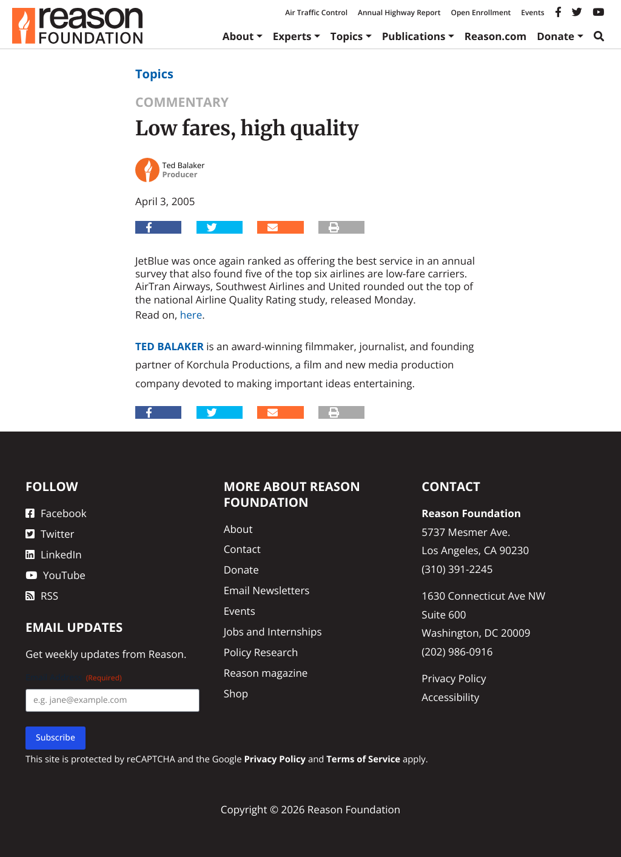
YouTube (55, 575)
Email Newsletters (267, 590)
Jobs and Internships (273, 632)
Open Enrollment (481, 12)
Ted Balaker (169, 346)
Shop (236, 693)
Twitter (49, 534)
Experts (292, 36)
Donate (555, 36)
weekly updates (82, 654)
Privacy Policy (453, 678)
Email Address (73, 677)
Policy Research (261, 652)
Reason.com (496, 36)
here (191, 315)
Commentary (182, 102)
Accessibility (450, 697)
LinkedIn (53, 554)
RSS (41, 596)
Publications (414, 36)
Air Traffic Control (316, 12)
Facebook (56, 513)
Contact (242, 549)
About (238, 36)
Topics (347, 36)
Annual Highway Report (399, 12)
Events (532, 12)
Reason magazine (266, 673)
